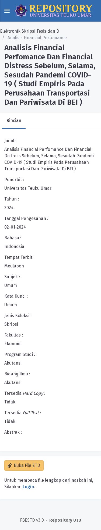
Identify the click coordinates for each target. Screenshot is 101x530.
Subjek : (12, 276)
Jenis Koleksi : (18, 315)
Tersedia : (24, 393)
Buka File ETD (24, 465)
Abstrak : (13, 432)
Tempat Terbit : (19, 257)
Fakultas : (13, 335)
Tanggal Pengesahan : (26, 218)
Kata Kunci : (16, 296)
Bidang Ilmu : (17, 373)
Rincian (13, 120)
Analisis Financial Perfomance (36, 37)
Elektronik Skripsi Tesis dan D (29, 31)
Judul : (10, 140)
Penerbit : (14, 179)
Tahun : (11, 199)
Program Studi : (19, 354)
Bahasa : (12, 237)
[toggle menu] (7, 11)
